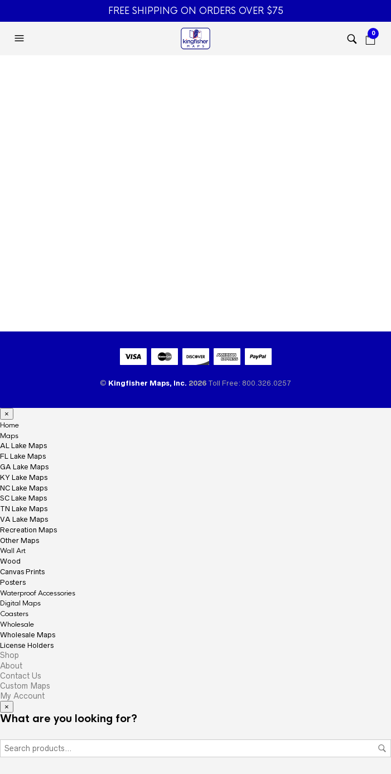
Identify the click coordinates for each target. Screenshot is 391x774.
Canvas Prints (22, 572)
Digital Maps (20, 603)
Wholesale (17, 624)
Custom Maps (25, 685)
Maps (9, 435)
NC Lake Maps (23, 488)
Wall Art (13, 550)
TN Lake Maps (23, 508)
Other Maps (19, 540)
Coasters (14, 613)
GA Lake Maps (24, 467)
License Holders (27, 645)
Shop (9, 655)
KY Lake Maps (23, 477)
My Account (22, 695)
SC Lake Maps (23, 498)
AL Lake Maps (23, 445)
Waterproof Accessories (37, 593)
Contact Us (20, 675)
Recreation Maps (28, 530)
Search (382, 748)
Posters (13, 582)
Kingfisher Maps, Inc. (148, 383)
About (11, 665)
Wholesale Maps (27, 635)
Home (9, 425)
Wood (10, 561)
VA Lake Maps (24, 519)
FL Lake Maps (23, 456)
